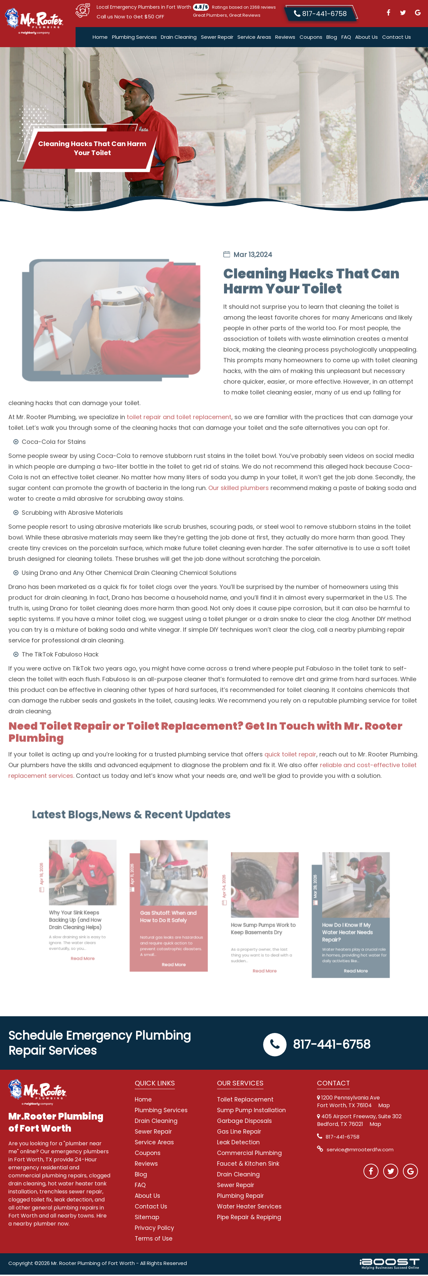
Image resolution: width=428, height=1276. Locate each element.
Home (100, 38)
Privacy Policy (154, 1229)
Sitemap (147, 1218)
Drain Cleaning (179, 38)
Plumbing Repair (240, 1197)
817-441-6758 (316, 1046)
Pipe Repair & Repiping (249, 1218)
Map (384, 1107)
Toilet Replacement (245, 1101)
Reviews (285, 38)
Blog (331, 38)
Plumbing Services (134, 38)
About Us (366, 38)
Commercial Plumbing (249, 1154)
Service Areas (254, 38)
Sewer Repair (217, 38)
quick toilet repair (290, 778)
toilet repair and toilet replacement (179, 441)
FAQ (346, 38)
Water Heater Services (249, 1208)
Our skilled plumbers (238, 511)
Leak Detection (238, 1144)
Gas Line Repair (239, 1133)
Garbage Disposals (244, 1122)
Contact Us (396, 38)
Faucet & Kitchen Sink (248, 1165)
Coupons (311, 38)
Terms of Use (154, 1240)
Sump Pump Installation (251, 1112)
